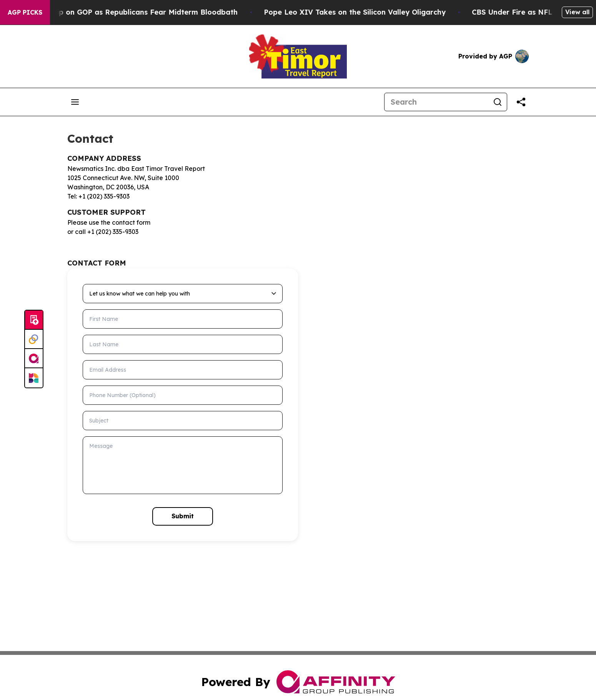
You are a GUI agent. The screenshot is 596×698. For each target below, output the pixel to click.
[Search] (436, 102)
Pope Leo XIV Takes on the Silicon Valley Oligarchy (368, 12)
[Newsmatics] (34, 377)
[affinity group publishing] (34, 358)
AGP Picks (25, 12)
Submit (182, 516)
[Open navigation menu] (75, 102)
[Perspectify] (34, 339)
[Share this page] (521, 102)
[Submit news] (34, 320)
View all (577, 12)
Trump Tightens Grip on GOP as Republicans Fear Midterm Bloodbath (127, 12)
